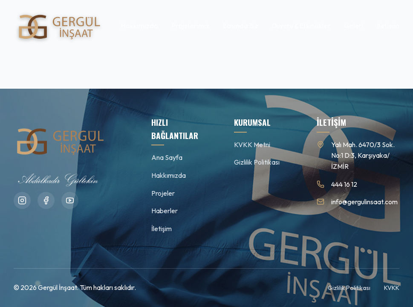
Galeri (354, 26)
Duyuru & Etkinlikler (301, 26)
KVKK (391, 288)
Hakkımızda (139, 26)
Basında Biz (240, 26)
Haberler (164, 210)
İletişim (388, 26)
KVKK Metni (252, 144)
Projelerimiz (190, 26)
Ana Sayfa (166, 157)
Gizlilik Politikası (257, 162)
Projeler (163, 193)
